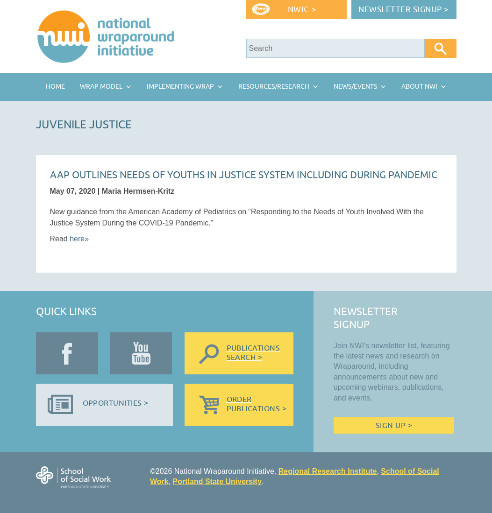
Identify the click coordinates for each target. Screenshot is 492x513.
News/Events (355, 87)
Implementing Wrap (180, 87)
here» (79, 239)
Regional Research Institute (327, 471)
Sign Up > (394, 425)
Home (55, 87)
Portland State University (217, 481)
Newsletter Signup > (403, 9)
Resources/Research (273, 87)
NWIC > (302, 9)
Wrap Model (101, 87)
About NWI (419, 87)
